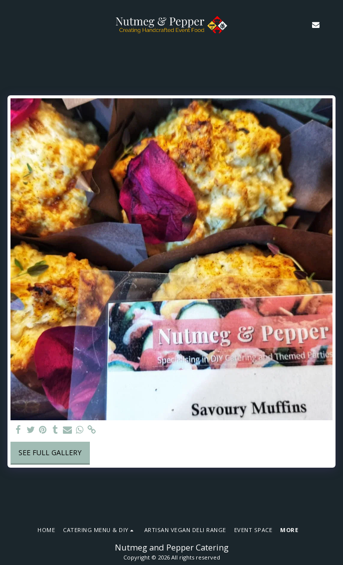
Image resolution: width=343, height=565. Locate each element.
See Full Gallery (49, 452)
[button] (10, 24)
